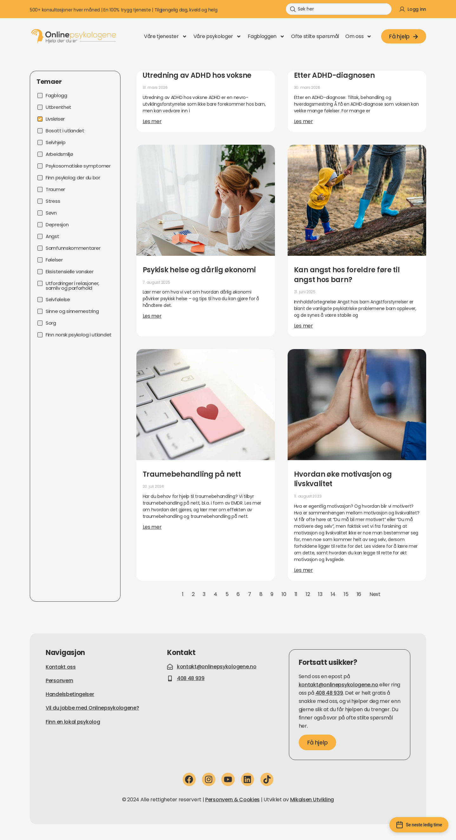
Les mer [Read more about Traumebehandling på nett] (152, 527)
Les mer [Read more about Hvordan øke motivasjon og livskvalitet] (303, 570)
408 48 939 (329, 693)
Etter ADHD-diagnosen (334, 75)
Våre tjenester (165, 36)
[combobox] (339, 9)
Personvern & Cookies (232, 799)
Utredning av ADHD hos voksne (197, 75)
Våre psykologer (217, 36)
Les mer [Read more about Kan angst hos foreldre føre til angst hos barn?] (303, 325)
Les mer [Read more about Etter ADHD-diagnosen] (303, 121)
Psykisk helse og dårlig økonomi (199, 270)
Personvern (59, 680)
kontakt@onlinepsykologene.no (338, 684)
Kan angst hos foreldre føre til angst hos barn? (347, 275)
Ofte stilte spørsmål (315, 36)
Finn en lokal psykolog (73, 721)
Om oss (358, 36)
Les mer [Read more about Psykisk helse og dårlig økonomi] (152, 316)
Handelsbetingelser (70, 694)
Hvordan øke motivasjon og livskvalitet (343, 479)
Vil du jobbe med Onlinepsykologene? (92, 707)
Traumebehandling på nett (192, 474)
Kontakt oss (61, 667)
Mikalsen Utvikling (312, 799)
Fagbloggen (266, 36)
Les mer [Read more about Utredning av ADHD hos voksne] (152, 121)
